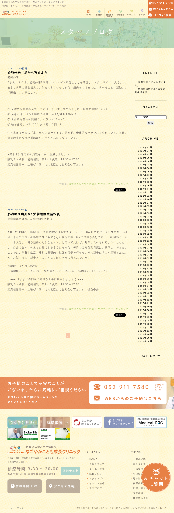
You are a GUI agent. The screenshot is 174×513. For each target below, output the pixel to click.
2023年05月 (145, 171)
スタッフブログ (98, 478)
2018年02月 (145, 293)
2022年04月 (145, 189)
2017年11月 (145, 303)
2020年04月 (145, 230)
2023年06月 (145, 168)
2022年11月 (145, 178)
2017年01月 (145, 327)
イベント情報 (97, 483)
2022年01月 (145, 196)
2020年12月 (145, 220)
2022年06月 (145, 185)
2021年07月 (145, 203)
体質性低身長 (140, 498)
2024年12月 (145, 154)
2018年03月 (145, 289)
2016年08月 (145, 341)
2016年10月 (145, 334)
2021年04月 (145, 210)
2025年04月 (145, 151)
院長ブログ (95, 473)
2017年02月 (145, 324)
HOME (93, 459)
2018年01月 (145, 296)
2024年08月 (145, 161)
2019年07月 (145, 248)
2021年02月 (145, 217)
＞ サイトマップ (15, 508)
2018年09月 (145, 272)
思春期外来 (139, 478)
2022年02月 (145, 192)
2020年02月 (145, 234)
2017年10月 (145, 306)
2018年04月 (145, 286)
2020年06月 (145, 227)
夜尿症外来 (139, 483)
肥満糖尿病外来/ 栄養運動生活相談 (33, 214)
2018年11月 (145, 268)
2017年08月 (145, 310)
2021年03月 (145, 213)
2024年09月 (145, 158)
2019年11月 (145, 241)
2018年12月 (145, 265)
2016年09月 (145, 338)
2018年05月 (145, 282)
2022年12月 (145, 175)
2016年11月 (145, 331)
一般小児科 (139, 459)
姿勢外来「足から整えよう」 (29, 72)
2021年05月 (145, 206)
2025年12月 (145, 147)
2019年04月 (145, 255)
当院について (97, 464)
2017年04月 (145, 320)
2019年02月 (145, 258)
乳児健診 (138, 473)
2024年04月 (145, 164)
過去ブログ (95, 488)
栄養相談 (138, 493)
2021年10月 (145, 199)
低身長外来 (139, 464)
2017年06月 (145, 317)
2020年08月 (145, 223)
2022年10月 (145, 182)
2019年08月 (145, 244)
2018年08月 (145, 275)
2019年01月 (145, 261)
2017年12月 (145, 300)
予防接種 (138, 469)
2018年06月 (145, 279)
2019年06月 (145, 251)
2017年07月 (145, 313)
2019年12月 (145, 237)
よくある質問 (97, 469)
